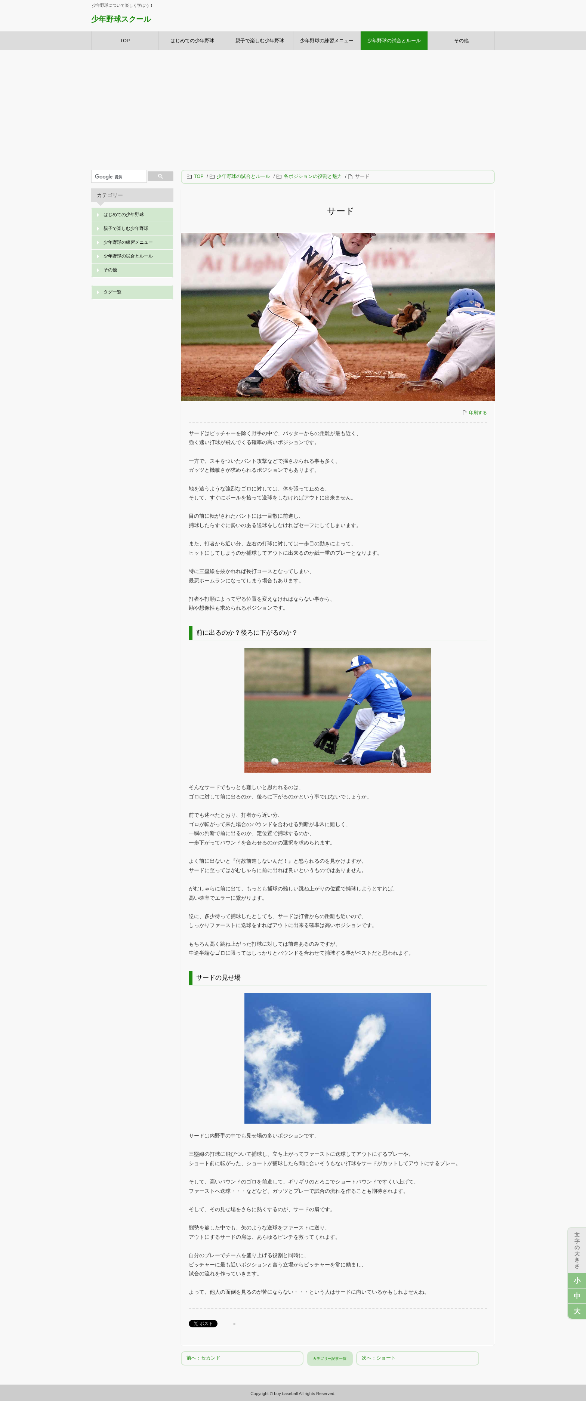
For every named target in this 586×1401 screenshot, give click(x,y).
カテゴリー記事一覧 (329, 1359)
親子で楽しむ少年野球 (259, 40)
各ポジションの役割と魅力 (309, 176)
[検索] (118, 177)
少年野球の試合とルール (394, 40)
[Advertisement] (293, 106)
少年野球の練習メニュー (327, 40)
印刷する (474, 412)
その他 (461, 40)
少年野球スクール (121, 19)
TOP (125, 40)
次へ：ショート (379, 1358)
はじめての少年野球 (192, 40)
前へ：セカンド (203, 1358)
